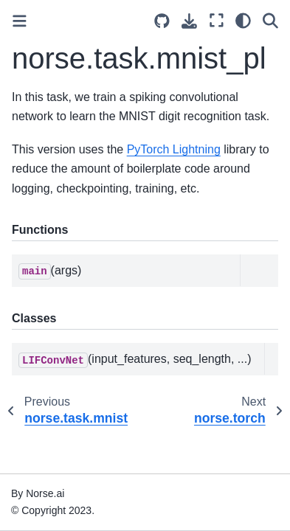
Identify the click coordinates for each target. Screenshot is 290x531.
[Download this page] (189, 21)
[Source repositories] (162, 21)
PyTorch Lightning (174, 149)
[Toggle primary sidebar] (19, 21)
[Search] (270, 20)
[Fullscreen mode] (216, 20)
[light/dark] (243, 20)
